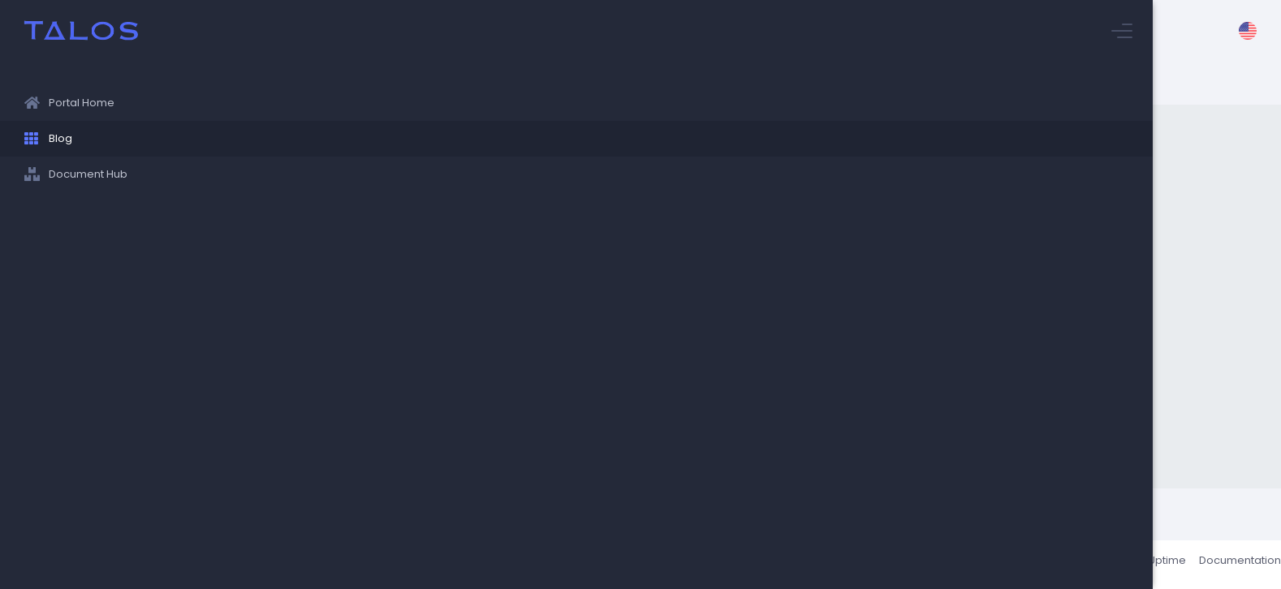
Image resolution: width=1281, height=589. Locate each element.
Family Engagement (927, 365)
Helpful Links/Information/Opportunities (850, 302)
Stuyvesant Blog (585, 82)
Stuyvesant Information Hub (454, 82)
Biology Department (830, 271)
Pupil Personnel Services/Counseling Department (538, 365)
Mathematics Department (484, 396)
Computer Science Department (995, 396)
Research (701, 365)
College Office (457, 271)
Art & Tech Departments (584, 427)
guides (794, 427)
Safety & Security (463, 427)
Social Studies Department (577, 271)
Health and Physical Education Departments (674, 396)
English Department (948, 271)
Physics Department (850, 396)
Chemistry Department (802, 365)
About (1056, 564)
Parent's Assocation (712, 271)
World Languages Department (494, 302)
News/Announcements (478, 334)
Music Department (709, 427)
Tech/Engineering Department (661, 302)
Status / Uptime (1125, 564)
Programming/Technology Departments (802, 334)
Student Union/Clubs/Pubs (621, 334)
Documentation (1220, 564)
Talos (285, 564)
